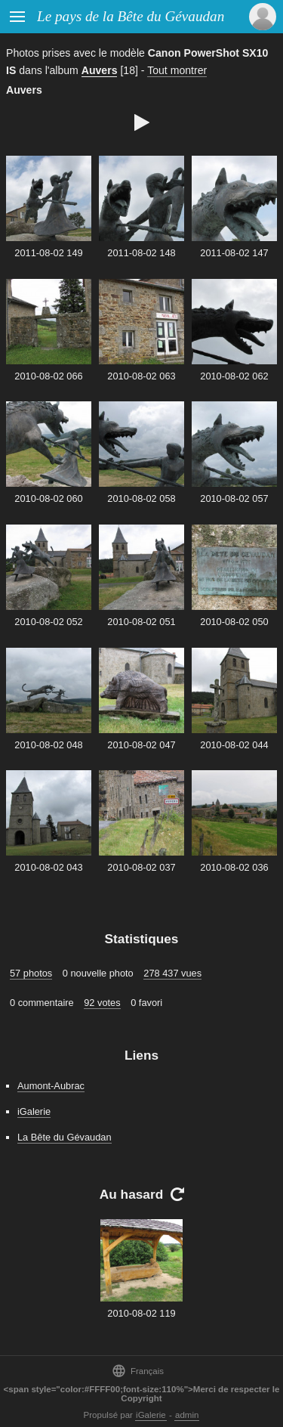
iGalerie (34, 1111)
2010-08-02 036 (234, 867)
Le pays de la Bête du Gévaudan (130, 16)
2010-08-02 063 (141, 376)
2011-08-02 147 (234, 252)
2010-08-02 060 (48, 498)
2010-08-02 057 (234, 498)
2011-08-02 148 (141, 252)
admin (186, 1414)
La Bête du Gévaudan (64, 1137)
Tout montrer (177, 70)
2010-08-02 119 (141, 1313)
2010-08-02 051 (141, 621)
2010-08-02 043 (48, 867)
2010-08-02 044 (234, 745)
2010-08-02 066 (48, 376)
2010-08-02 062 (234, 376)
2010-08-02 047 (141, 745)
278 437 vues (172, 973)
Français (138, 1371)
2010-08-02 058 (141, 498)
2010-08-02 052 (48, 621)
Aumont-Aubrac (51, 1085)
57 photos (31, 973)
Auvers (100, 70)
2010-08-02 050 (234, 621)
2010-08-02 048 (48, 745)
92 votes (102, 1002)
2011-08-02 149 (48, 252)
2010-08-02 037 (141, 867)
